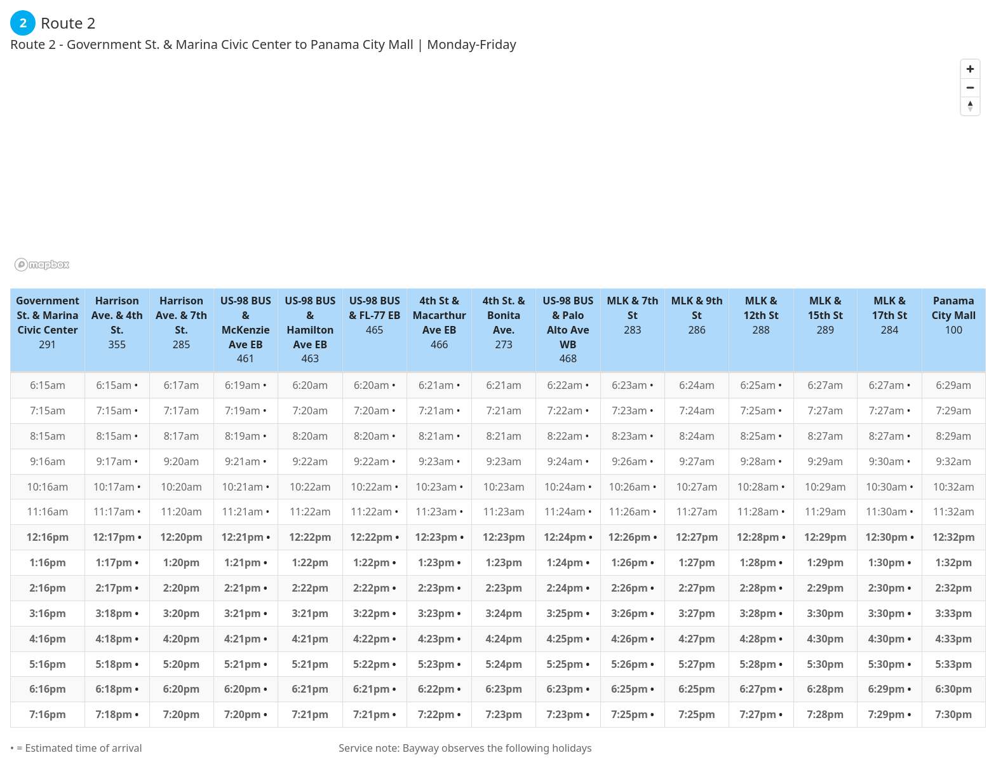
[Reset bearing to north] (970, 106)
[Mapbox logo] (42, 264)
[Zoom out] (970, 87)
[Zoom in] (970, 69)
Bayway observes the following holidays (497, 748)
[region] (498, 164)
